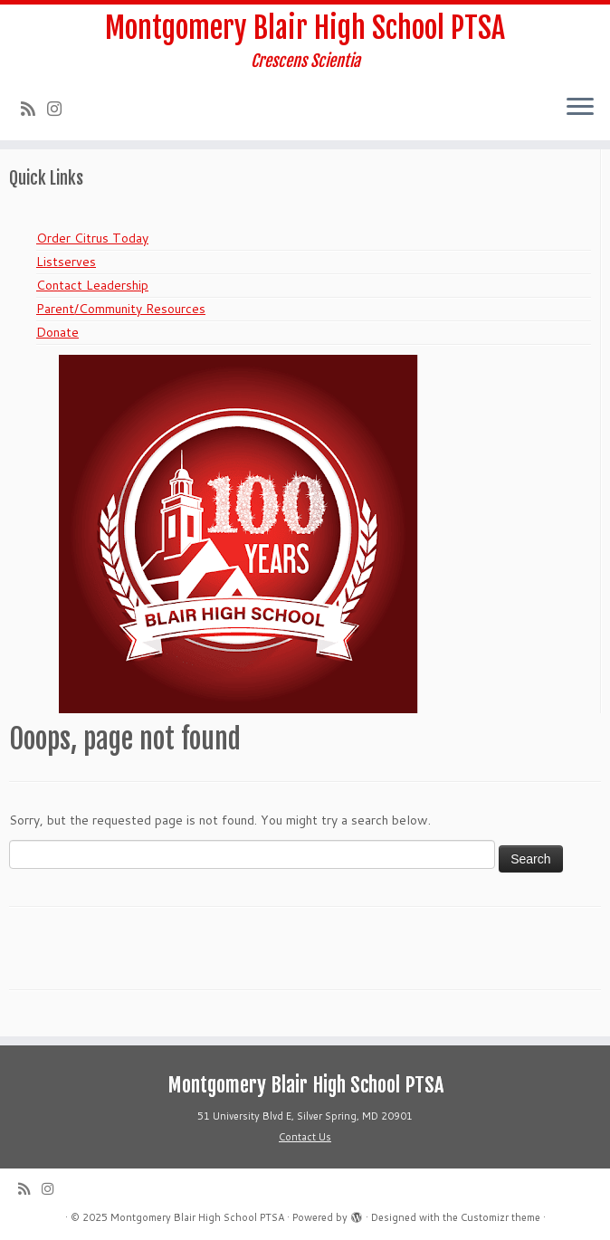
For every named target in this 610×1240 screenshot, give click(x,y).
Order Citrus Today (92, 238)
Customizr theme (500, 1217)
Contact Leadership (92, 285)
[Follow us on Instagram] (60, 108)
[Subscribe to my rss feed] (34, 108)
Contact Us (305, 1137)
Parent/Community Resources (120, 309)
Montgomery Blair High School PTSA (305, 28)
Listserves (66, 262)
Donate (57, 332)
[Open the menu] (580, 107)
